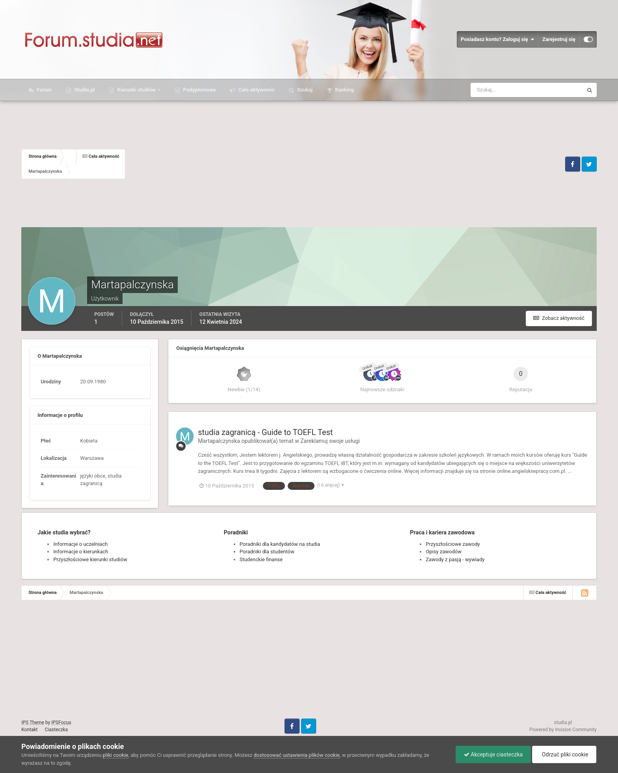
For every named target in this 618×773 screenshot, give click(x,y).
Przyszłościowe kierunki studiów (90, 559)
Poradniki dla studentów (267, 552)
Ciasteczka (56, 729)
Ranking (344, 90)
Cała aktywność (255, 90)
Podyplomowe (199, 90)
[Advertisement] (344, 164)
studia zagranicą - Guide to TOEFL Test (265, 432)
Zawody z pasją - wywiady (455, 559)
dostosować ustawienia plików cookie (296, 755)
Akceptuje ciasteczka (493, 754)
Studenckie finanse (261, 559)
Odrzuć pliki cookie (564, 754)
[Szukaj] (498, 90)
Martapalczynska (219, 441)
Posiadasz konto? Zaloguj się (497, 39)
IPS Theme (32, 722)
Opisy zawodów (444, 552)
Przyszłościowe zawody (453, 544)
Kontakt (29, 729)
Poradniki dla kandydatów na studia (280, 544)
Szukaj (304, 90)
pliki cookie (115, 755)
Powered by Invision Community (563, 729)
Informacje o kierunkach (80, 552)
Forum (43, 90)
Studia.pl (84, 90)
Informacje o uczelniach (80, 544)
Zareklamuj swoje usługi (330, 441)
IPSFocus (61, 722)
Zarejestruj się (558, 39)
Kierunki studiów (136, 90)
